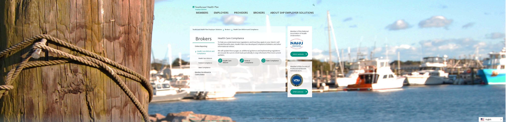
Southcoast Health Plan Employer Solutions (207, 29)
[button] (491, 119)
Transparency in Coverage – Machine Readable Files (210, 120)
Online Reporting (201, 46)
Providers (241, 12)
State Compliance (204, 67)
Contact (193, 114)
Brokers (259, 12)
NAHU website (298, 54)
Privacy (192, 117)
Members (202, 12)
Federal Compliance (205, 63)
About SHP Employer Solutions (292, 12)
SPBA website (298, 92)
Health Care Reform (205, 58)
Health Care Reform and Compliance (245, 29)
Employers (221, 12)
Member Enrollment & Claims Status (203, 73)
